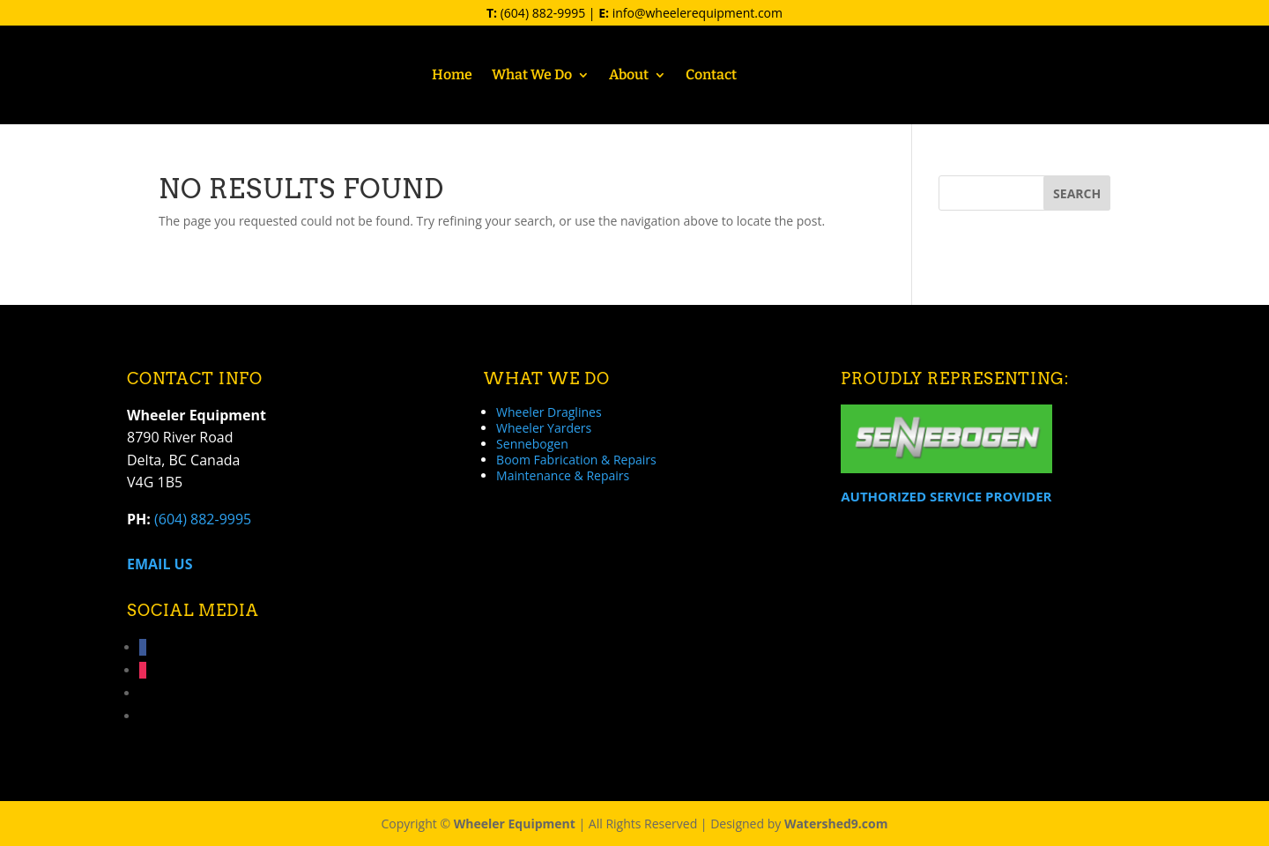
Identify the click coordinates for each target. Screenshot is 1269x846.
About (629, 76)
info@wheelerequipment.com (697, 12)
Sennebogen (532, 443)
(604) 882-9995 (543, 12)
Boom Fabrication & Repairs (576, 459)
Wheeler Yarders (543, 427)
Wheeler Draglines (548, 412)
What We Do (532, 76)
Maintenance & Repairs (562, 475)
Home (452, 76)
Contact (711, 76)
